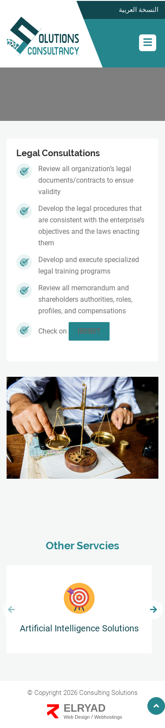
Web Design (76, 717)
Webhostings (108, 717)
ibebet (89, 331)
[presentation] (11, 609)
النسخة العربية (138, 10)
